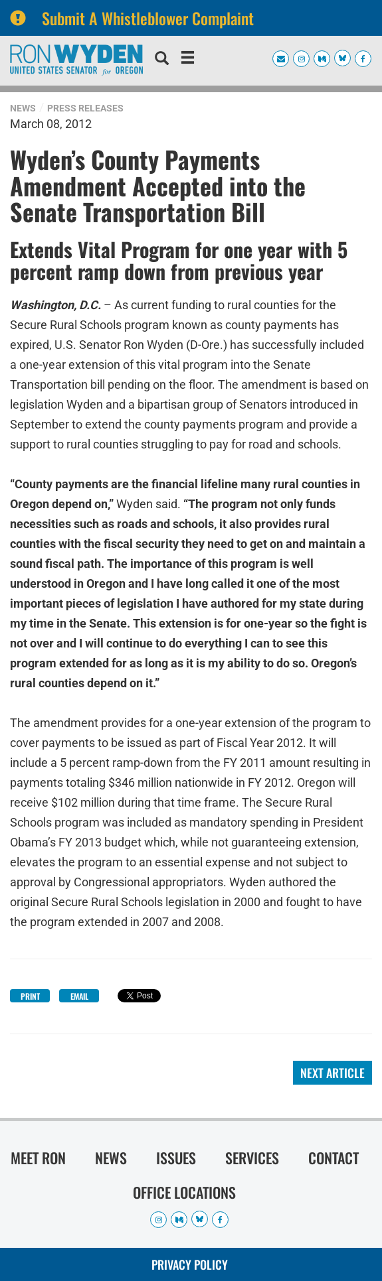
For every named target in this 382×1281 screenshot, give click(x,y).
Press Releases (85, 108)
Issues (176, 1157)
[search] (162, 60)
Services (252, 1157)
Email (79, 996)
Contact (333, 1157)
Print (30, 996)
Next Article (332, 1072)
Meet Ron (38, 1157)
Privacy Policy (189, 1264)
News (23, 108)
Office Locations (184, 1192)
